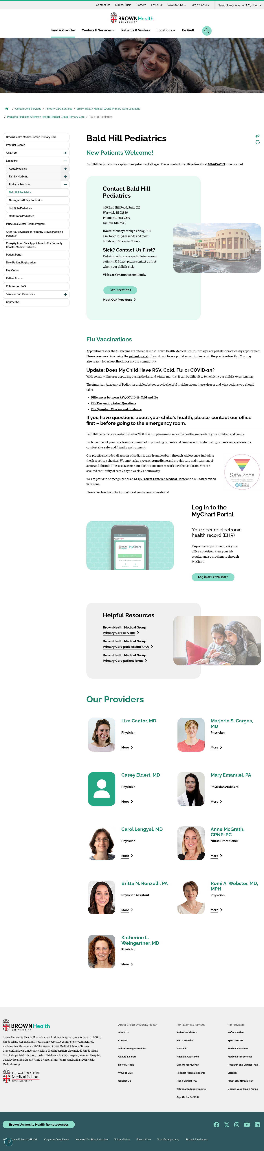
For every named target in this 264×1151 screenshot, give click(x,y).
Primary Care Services (58, 108)
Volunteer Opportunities (132, 1048)
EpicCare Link (235, 1040)
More (127, 747)
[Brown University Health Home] (7, 109)
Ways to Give (177, 4)
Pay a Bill (157, 5)
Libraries (232, 1072)
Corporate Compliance (56, 1140)
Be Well (188, 30)
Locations (166, 30)
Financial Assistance (188, 1056)
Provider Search (15, 144)
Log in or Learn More (213, 577)
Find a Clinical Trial (187, 1081)
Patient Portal (14, 254)
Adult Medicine (18, 168)
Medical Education (238, 1048)
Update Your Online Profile (243, 1089)
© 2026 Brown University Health (20, 1140)
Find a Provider (185, 1040)
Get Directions (120, 290)
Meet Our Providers (119, 299)
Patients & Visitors (135, 30)
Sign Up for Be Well (188, 1097)
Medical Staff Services (240, 1056)
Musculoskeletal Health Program (25, 223)
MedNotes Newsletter (240, 1081)
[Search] (207, 31)
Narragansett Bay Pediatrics (26, 200)
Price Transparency (168, 1140)
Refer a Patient (236, 1032)
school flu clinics (118, 361)
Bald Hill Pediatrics (20, 192)
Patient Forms (14, 278)
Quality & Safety (127, 1056)
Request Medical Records (191, 1072)
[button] (65, 153)
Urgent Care (201, 4)
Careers (141, 5)
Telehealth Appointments (191, 1089)
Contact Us (103, 5)
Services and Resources (20, 294)
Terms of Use (144, 1140)
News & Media (126, 1064)
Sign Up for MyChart (188, 1064)
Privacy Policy (122, 1140)
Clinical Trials (123, 5)
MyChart (253, 5)
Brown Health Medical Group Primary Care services (124, 630)
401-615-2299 (216, 164)
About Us (11, 152)
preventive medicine (154, 460)
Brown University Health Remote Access (39, 1124)
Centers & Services (98, 30)
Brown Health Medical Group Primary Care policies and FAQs (128, 644)
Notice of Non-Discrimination (92, 1140)
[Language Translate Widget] (229, 5)
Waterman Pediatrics (21, 216)
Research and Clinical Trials (243, 1064)
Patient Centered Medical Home (164, 479)
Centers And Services (28, 108)
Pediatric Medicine (20, 184)
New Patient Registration (21, 262)
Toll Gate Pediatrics (20, 208)
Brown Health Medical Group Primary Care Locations (108, 108)
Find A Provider (63, 30)
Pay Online (12, 270)
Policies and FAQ (16, 286)
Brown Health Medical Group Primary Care (31, 137)
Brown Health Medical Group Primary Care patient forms (125, 657)
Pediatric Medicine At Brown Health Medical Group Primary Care (46, 116)
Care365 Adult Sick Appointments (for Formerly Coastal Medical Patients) (34, 245)
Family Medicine (18, 176)
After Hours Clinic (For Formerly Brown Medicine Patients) (34, 233)
